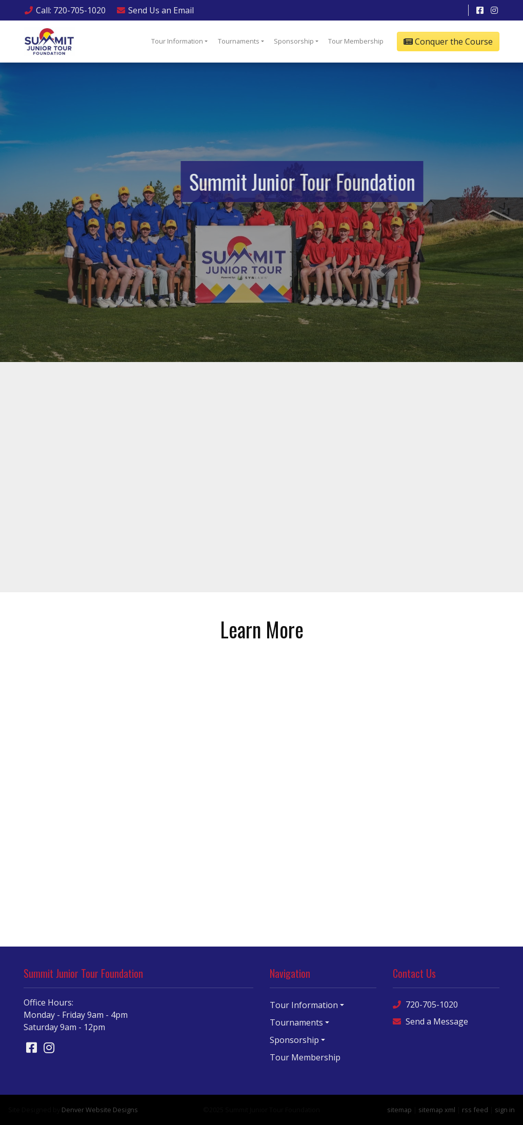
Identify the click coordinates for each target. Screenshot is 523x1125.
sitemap (399, 1109)
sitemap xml (436, 1109)
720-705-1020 (425, 1004)
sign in (505, 1109)
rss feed (475, 1109)
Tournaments (238, 41)
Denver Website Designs (100, 1109)
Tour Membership (356, 41)
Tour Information (177, 41)
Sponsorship (294, 41)
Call (65, 10)
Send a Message (430, 1021)
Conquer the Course (448, 41)
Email (155, 10)
